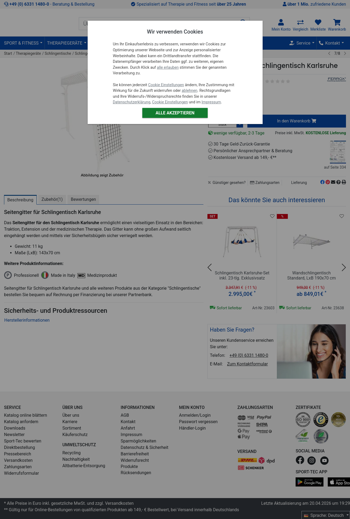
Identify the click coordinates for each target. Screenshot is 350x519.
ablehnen (190, 90)
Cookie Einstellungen (166, 85)
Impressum (211, 102)
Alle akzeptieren (174, 112)
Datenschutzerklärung (131, 102)
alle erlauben (167, 67)
